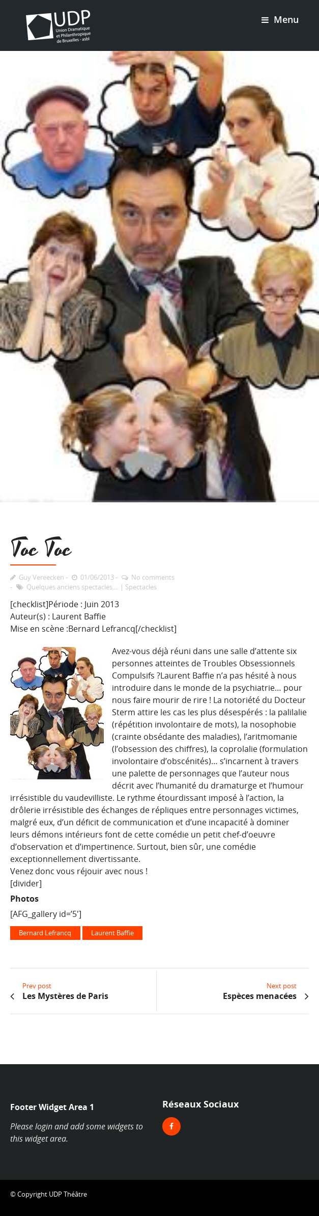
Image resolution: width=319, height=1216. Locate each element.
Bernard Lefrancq (45, 932)
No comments (153, 577)
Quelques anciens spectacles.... (72, 586)
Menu (280, 19)
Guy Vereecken (41, 577)
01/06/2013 (97, 577)
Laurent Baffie (112, 932)
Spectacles (141, 586)
